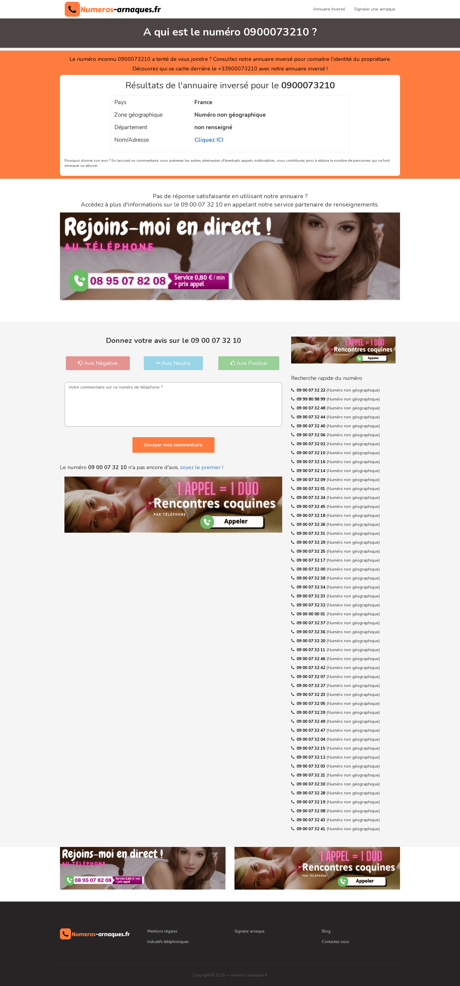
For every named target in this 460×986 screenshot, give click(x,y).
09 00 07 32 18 (311, 515)
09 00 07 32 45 (311, 506)
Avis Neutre (173, 363)
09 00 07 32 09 (311, 480)
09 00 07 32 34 (311, 587)
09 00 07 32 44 (311, 417)
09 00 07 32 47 (311, 730)
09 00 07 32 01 (311, 489)
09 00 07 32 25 (311, 551)
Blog (326, 931)
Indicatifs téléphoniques (168, 942)
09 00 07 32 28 (311, 793)
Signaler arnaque (249, 931)
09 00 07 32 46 (311, 659)
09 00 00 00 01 (311, 614)
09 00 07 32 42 (311, 668)
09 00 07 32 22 (311, 390)
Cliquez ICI (209, 140)
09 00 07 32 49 (311, 721)
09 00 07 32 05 (311, 703)
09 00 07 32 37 (311, 623)
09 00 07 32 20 (311, 641)
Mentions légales (162, 931)
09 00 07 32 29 (311, 542)
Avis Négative (98, 363)
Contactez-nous (335, 942)
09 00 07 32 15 (311, 748)
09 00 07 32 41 (311, 829)
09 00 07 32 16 (311, 462)
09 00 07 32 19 (311, 802)
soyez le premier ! (201, 467)
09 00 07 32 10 (311, 453)
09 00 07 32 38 (311, 578)
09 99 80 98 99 (311, 399)
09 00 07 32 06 (311, 435)
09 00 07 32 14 (311, 471)
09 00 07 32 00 (311, 569)
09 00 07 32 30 (311, 784)
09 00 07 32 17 (311, 560)
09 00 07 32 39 (311, 712)
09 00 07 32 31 (311, 533)
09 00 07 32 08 (311, 811)
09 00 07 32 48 (311, 408)
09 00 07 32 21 (311, 775)
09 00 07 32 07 (311, 677)
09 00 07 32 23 (311, 694)
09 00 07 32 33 (311, 596)
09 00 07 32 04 (311, 739)
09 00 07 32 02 (311, 444)
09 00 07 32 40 (311, 426)
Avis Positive (249, 363)
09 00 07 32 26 (311, 524)
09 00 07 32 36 (311, 632)
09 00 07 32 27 (311, 685)
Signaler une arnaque (374, 9)
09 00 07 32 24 (311, 497)
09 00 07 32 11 (311, 650)
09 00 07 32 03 (311, 766)
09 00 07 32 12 (311, 757)
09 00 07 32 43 (311, 820)
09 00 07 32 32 (311, 605)
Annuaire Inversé (329, 9)
